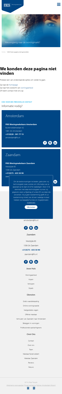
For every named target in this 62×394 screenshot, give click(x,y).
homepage (13, 85)
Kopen (31, 279)
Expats (31, 288)
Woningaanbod (31, 275)
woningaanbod (27, 87)
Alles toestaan (31, 207)
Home (3, 52)
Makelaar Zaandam (31, 358)
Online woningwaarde (31, 306)
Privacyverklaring (30, 385)
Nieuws (31, 367)
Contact (31, 341)
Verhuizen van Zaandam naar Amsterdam (31, 319)
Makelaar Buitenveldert (31, 354)
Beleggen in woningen (31, 323)
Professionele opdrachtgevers (31, 327)
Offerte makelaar (31, 314)
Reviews (31, 363)
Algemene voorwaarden (15, 385)
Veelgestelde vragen (31, 310)
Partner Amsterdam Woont (46, 385)
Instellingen (31, 202)
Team (31, 349)
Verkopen (31, 284)
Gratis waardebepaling (31, 301)
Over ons (31, 345)
